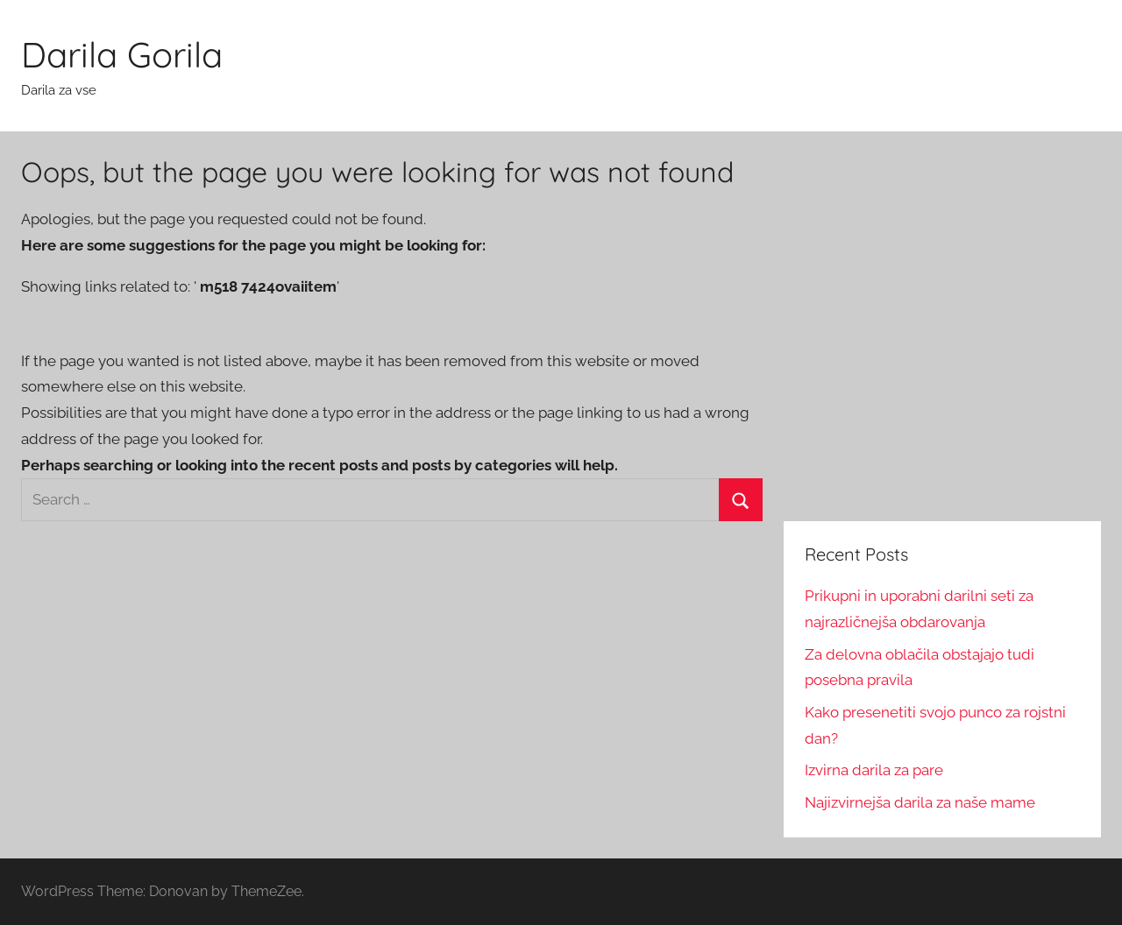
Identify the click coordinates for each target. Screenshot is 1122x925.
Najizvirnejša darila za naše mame (920, 802)
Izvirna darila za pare (874, 770)
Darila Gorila (122, 54)
